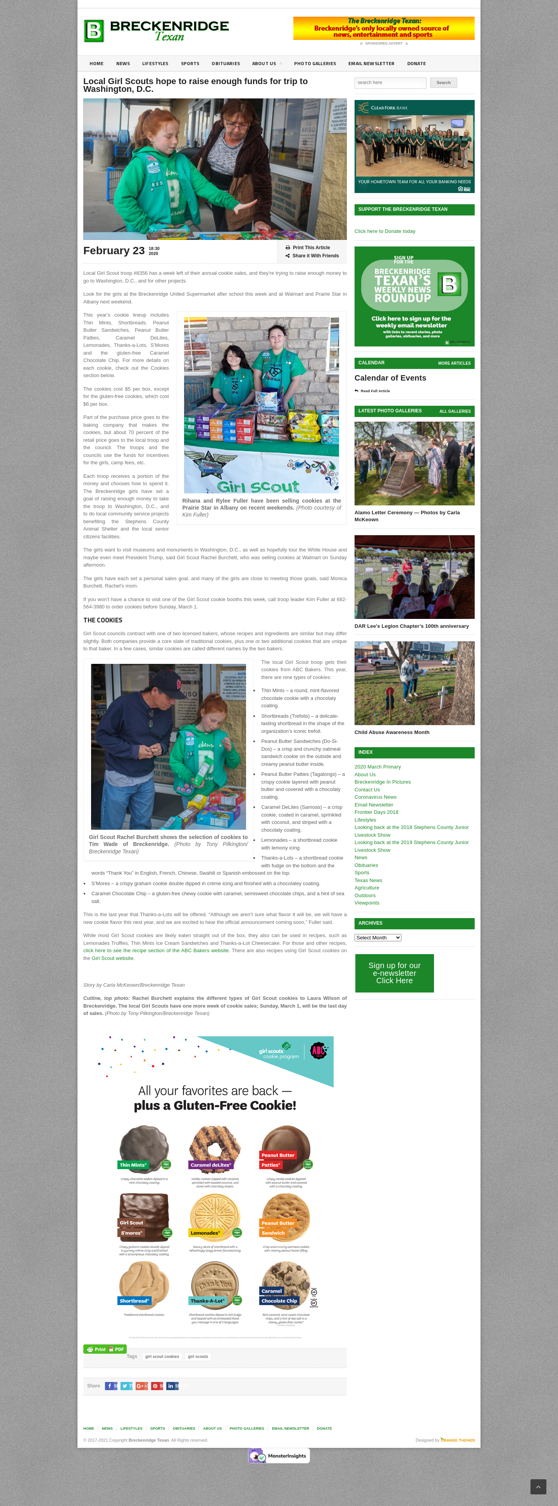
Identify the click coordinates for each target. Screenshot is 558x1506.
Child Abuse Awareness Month (391, 732)
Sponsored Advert (384, 44)
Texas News (368, 880)
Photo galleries (327, 63)
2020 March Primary (377, 767)
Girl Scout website (103, 958)
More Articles (455, 363)
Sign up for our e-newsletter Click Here (394, 973)
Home (97, 63)
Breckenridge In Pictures (382, 782)
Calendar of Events (390, 378)
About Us (276, 64)
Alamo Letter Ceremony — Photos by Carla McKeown (406, 516)
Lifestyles (159, 63)
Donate (435, 63)
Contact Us (367, 790)
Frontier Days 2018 (376, 812)
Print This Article (308, 248)
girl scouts (197, 1356)
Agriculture (367, 888)
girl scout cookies (161, 1356)
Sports (196, 63)
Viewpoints (367, 903)
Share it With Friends (312, 256)
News (124, 63)
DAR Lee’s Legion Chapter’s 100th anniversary (411, 626)
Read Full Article (375, 391)
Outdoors (365, 895)
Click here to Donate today (384, 231)
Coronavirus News (375, 797)
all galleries (455, 411)
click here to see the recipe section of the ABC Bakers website (152, 950)
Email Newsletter (387, 63)
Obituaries (234, 63)
